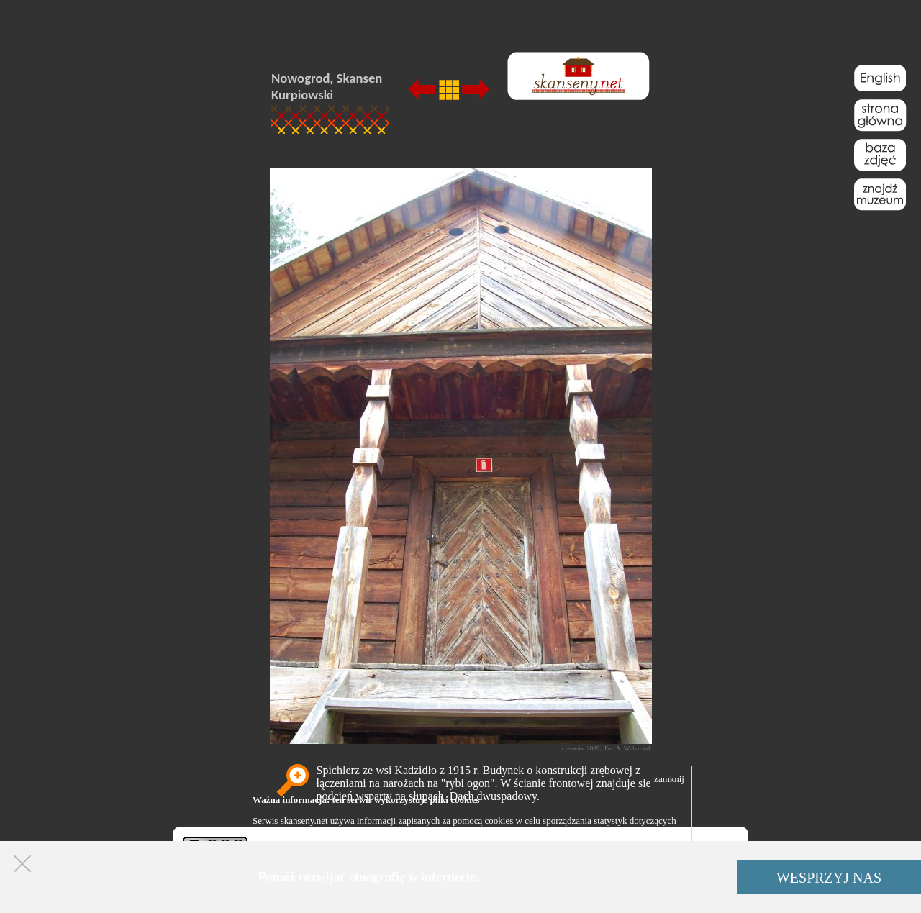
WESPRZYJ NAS (828, 878)
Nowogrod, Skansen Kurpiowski (326, 86)
